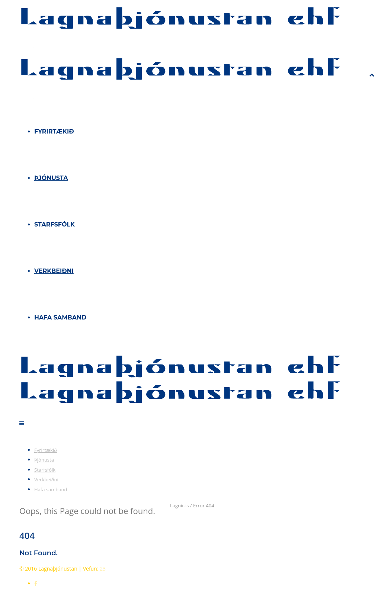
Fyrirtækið (54, 131)
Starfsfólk (54, 224)
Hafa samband (60, 317)
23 (103, 568)
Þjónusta (51, 178)
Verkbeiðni (54, 270)
